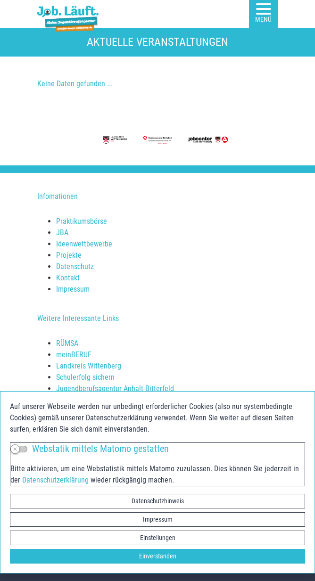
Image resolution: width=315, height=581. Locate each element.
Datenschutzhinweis (158, 501)
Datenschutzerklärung (55, 479)
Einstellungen (157, 537)
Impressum (158, 519)
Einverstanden (157, 556)
